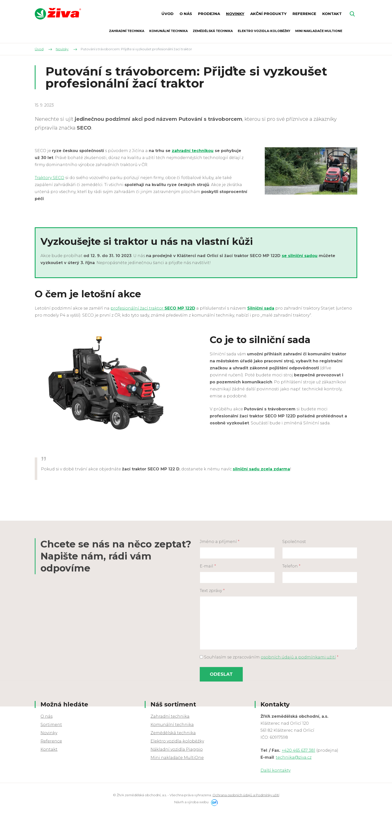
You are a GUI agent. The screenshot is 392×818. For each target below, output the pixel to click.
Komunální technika (172, 724)
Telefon (291, 643)
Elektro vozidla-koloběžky (177, 741)
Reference (51, 741)
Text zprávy (212, 667)
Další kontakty (275, 770)
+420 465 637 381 (298, 750)
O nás (46, 716)
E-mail (208, 643)
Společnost (294, 618)
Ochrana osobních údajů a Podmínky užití (245, 795)
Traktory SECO (49, 177)
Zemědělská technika (173, 732)
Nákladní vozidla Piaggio (176, 749)
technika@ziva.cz (294, 757)
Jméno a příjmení (220, 618)
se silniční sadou (300, 255)
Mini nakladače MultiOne (177, 757)
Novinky (48, 732)
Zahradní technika (170, 716)
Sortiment (51, 724)
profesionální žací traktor (152, 308)
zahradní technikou (193, 150)
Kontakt (49, 749)
